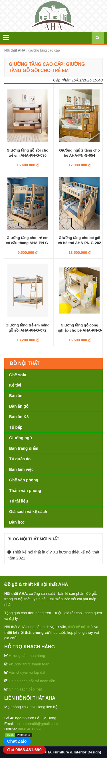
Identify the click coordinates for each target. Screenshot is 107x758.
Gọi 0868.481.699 (24, 749)
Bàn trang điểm (23, 448)
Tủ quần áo (20, 459)
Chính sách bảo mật (25, 689)
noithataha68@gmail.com (37, 724)
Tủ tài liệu (18, 501)
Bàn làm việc (21, 469)
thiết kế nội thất (80, 627)
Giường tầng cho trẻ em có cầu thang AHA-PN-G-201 (27, 243)
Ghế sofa (17, 375)
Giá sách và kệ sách (28, 511)
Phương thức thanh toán (29, 664)
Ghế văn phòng (23, 480)
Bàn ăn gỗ (18, 406)
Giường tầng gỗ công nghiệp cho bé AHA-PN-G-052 (79, 330)
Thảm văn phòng (25, 490)
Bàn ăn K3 (19, 416)
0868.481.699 (29, 729)
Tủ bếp (16, 427)
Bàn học (17, 522)
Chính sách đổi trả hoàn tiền (32, 681)
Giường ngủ (20, 438)
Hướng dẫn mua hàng (27, 655)
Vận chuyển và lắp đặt (27, 672)
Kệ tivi (15, 385)
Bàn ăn (16, 395)
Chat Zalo (17, 741)
